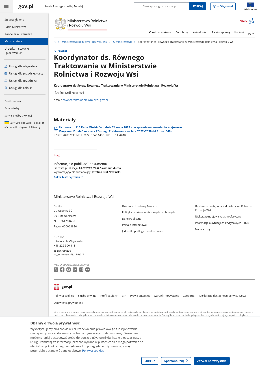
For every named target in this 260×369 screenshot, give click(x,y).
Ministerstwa (13, 41)
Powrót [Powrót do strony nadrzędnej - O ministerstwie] (62, 51)
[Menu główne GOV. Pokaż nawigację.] (6, 6)
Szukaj (197, 6)
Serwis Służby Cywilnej (18, 115)
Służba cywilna (87, 296)
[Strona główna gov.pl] (26, 6)
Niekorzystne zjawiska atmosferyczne (218, 216)
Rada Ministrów (15, 27)
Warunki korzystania (166, 296)
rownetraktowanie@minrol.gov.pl (85, 100)
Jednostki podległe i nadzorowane (143, 231)
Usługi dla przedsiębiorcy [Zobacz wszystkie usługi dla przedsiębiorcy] (24, 73)
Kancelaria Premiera (18, 34)
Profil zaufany (13, 101)
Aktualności (200, 32)
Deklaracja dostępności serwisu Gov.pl (223, 296)
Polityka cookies (64, 296)
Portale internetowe (134, 225)
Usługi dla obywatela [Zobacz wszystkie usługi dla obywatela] (21, 66)
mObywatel (224, 7)
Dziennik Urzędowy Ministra (139, 206)
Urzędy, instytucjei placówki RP (17, 51)
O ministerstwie (160, 32)
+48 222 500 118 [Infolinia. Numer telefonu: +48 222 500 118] (64, 245)
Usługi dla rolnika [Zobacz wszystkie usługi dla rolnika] (18, 88)
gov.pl (63, 287)
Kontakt (239, 32)
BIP (124, 296)
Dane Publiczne (131, 219)
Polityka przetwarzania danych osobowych (148, 212)
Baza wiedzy (12, 108)
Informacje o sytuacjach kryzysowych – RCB (222, 223)
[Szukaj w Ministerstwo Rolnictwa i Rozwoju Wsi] (161, 6)
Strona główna (18, 19)
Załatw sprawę (221, 32)
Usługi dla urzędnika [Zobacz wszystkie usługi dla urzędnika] (21, 81)
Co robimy (182, 32)
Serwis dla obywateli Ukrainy (24, 125)
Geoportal (189, 296)
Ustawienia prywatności (68, 303)
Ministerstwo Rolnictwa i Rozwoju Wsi (84, 41)
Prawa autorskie (140, 296)
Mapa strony (203, 229)
